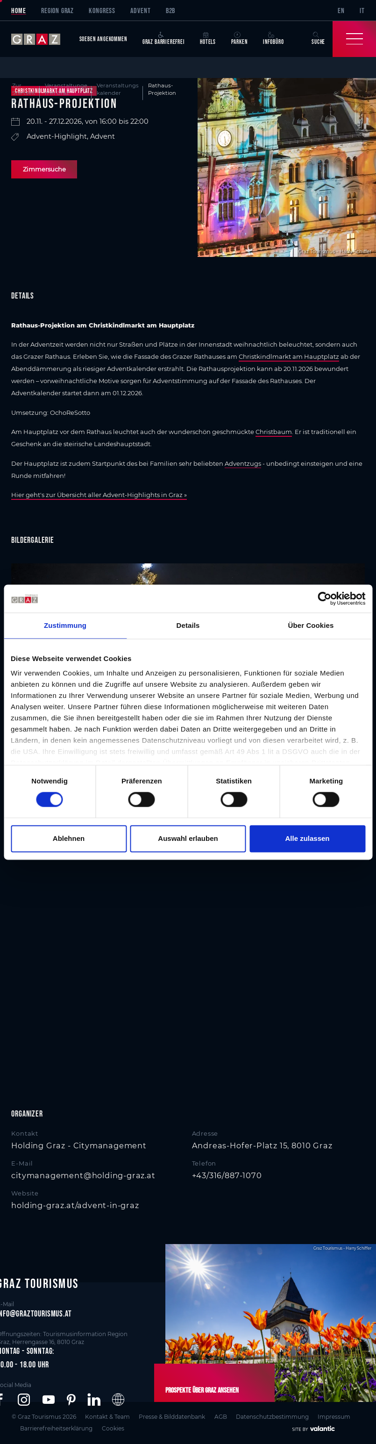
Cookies (113, 1427)
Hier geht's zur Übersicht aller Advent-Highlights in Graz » (99, 495)
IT (362, 10)
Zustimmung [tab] (65, 625)
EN (341, 10)
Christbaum (273, 431)
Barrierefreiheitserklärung (57, 1427)
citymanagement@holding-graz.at (83, 1175)
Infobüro (273, 38)
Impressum (334, 1416)
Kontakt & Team (107, 1416)
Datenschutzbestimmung (272, 1416)
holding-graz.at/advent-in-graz (75, 1205)
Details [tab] (188, 625)
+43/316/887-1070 (227, 1175)
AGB (220, 1416)
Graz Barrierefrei (163, 38)
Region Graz (57, 10)
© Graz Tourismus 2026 (43, 1416)
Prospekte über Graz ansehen (202, 1390)
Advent (140, 10)
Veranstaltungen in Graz (66, 89)
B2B (170, 10)
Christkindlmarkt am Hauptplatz (289, 356)
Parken (239, 38)
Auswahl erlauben (188, 838)
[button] (23, 1400)
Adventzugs (243, 463)
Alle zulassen (307, 838)
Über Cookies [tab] (311, 625)
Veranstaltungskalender (118, 89)
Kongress (102, 10)
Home (18, 10)
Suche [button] (318, 38)
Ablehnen (69, 838)
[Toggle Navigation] (354, 39)
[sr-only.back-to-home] (41, 39)
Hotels (208, 38)
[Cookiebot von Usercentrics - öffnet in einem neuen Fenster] (324, 598)
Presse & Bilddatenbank (172, 1416)
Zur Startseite (23, 92)
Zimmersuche (44, 169)
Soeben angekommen (103, 39)
